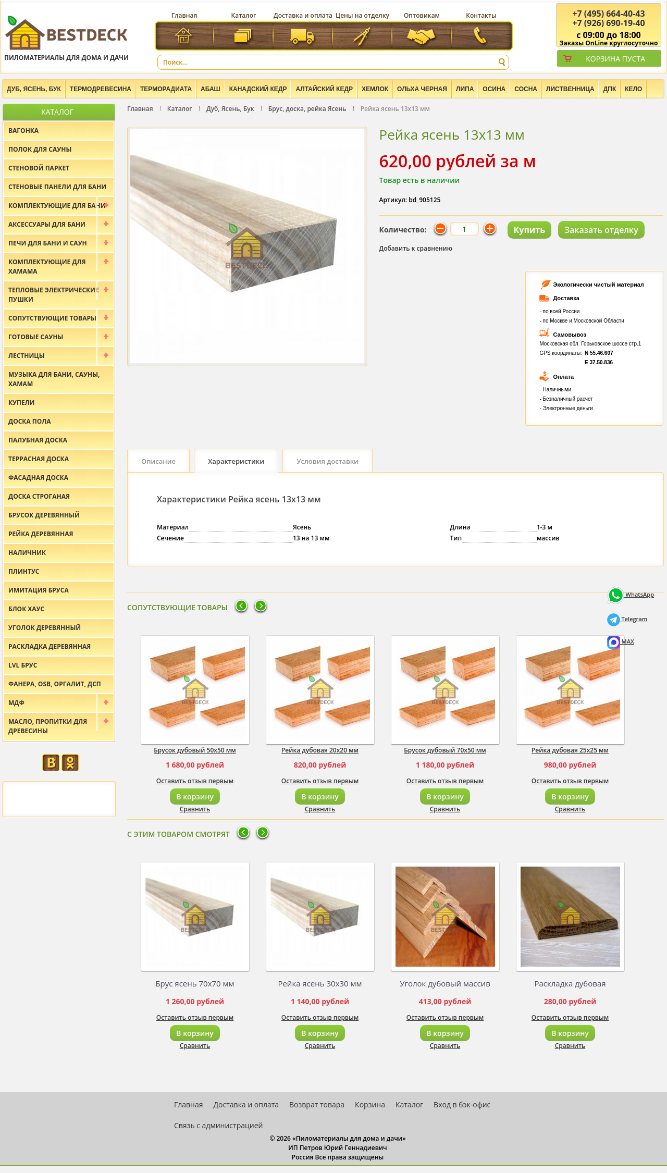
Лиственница (570, 89)
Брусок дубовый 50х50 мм (195, 750)
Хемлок (375, 89)
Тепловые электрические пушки (53, 295)
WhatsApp (630, 594)
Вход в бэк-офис (462, 1104)
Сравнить (195, 809)
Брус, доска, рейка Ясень (307, 108)
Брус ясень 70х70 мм (194, 983)
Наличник (27, 552)
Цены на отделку (362, 15)
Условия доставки (328, 461)
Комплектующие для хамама (47, 266)
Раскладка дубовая (570, 983)
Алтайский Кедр (324, 89)
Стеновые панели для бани (57, 186)
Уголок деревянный (44, 627)
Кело (633, 89)
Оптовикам (422, 15)
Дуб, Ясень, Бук (34, 89)
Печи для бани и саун (47, 243)
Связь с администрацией (218, 1125)
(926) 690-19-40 (608, 23)
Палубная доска (37, 440)
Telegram (627, 619)
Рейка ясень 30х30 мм (320, 983)
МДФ (16, 702)
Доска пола (29, 421)
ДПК (609, 89)
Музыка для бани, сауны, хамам (54, 379)
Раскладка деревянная (49, 646)
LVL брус (22, 665)
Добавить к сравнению (416, 248)
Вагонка (23, 130)
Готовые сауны (36, 336)
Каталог (243, 15)
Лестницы (26, 355)
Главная (184, 15)
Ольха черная (422, 89)
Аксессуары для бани (46, 224)
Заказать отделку (601, 230)
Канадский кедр (258, 89)
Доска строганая (39, 496)
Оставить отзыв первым (195, 780)
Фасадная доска (38, 477)
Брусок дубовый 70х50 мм (445, 750)
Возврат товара (316, 1104)
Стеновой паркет (38, 168)
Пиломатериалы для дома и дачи (66, 38)
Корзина (370, 1104)
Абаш (210, 89)
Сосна (525, 89)
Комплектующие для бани (57, 205)
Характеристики (236, 461)
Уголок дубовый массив (445, 983)
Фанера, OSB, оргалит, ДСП (54, 684)
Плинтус (24, 571)
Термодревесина (100, 89)
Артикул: (393, 199)
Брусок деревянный (44, 515)
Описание (158, 461)
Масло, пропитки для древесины (47, 726)
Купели (21, 402)
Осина (494, 89)
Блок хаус (26, 608)
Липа (465, 89)
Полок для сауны (39, 149)
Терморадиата (166, 89)
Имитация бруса (38, 590)
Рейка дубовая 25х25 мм (570, 750)
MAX (620, 641)
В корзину (194, 796)
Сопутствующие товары (52, 318)
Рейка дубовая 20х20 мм (320, 750)
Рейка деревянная (40, 533)
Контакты (481, 15)
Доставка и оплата (303, 15)
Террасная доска (38, 458)
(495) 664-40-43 (608, 13)
